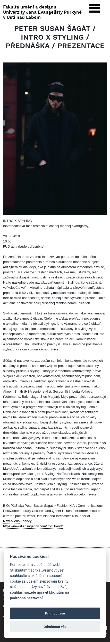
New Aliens (11, 521)
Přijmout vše (55, 613)
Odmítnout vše (55, 627)
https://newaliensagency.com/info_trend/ (33, 526)
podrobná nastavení (26, 598)
